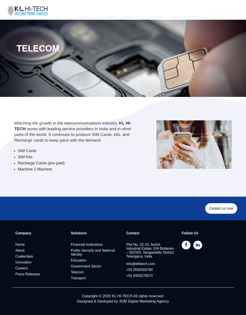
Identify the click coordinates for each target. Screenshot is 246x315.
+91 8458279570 (139, 280)
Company (23, 242)
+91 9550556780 (139, 274)
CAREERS (173, 9)
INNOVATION (154, 9)
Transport (78, 283)
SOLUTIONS (107, 9)
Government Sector (86, 271)
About (20, 255)
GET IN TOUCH (224, 9)
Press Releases (27, 279)
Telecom (77, 277)
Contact (133, 242)
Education (78, 265)
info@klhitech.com (140, 268)
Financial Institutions (87, 249)
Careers (21, 273)
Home (20, 249)
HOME (80, 9)
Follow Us (190, 240)
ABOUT (92, 9)
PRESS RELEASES (194, 9)
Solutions (79, 242)
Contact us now (221, 216)
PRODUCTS (131, 9)
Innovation (23, 267)
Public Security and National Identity (93, 260)
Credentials (24, 261)
